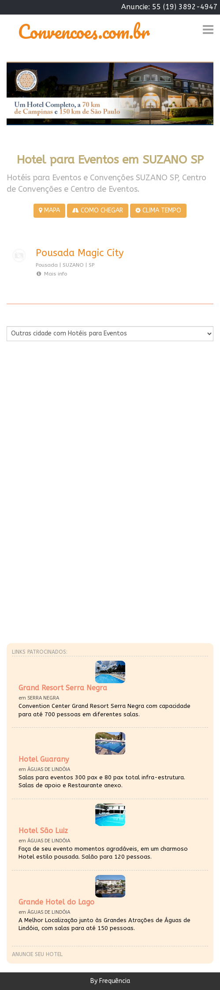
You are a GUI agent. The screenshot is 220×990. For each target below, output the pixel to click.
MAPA (49, 210)
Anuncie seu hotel (37, 954)
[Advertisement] (110, 429)
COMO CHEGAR (97, 210)
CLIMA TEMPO (158, 210)
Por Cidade (22, 317)
